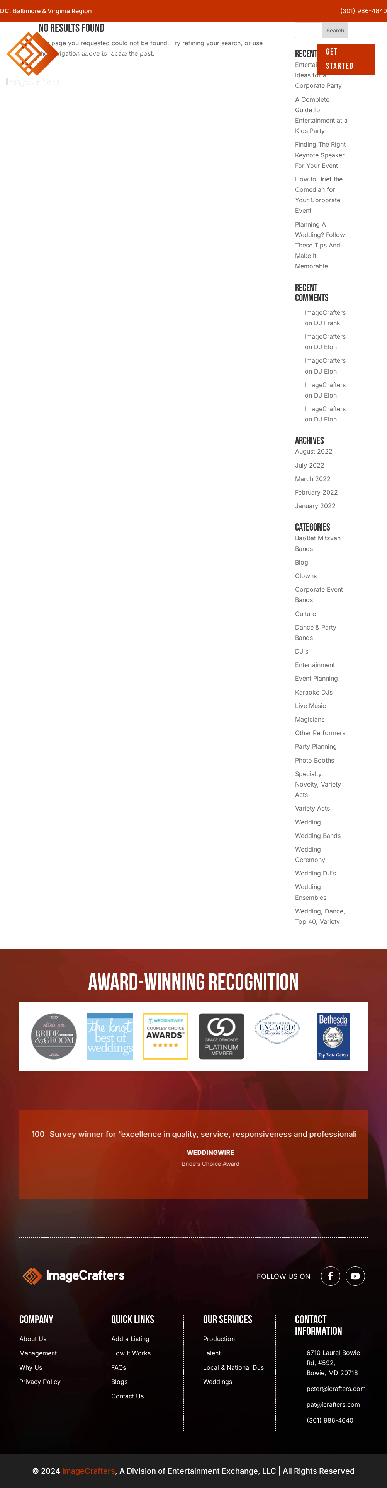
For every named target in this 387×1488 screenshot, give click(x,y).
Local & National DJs (233, 1368)
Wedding (308, 822)
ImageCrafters (325, 312)
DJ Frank (327, 323)
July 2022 (309, 465)
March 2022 (313, 479)
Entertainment (315, 665)
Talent (212, 1353)
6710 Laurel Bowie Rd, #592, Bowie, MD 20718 (333, 1363)
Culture (305, 614)
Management (38, 1353)
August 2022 (314, 451)
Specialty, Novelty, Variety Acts (318, 784)
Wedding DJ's (315, 873)
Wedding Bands (318, 836)
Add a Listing (130, 1339)
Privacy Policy (40, 1382)
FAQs (118, 1368)
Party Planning (316, 746)
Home (84, 50)
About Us (114, 50)
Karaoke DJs (314, 692)
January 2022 (315, 506)
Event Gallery (228, 50)
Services (151, 50)
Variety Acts (312, 808)
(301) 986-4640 (363, 11)
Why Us (30, 1368)
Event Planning (316, 678)
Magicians (309, 719)
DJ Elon (325, 347)
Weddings (217, 1382)
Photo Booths (314, 760)
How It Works (131, 1353)
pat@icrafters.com (333, 1404)
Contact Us (94, 67)
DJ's (301, 651)
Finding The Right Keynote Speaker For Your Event (320, 154)
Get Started (340, 59)
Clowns (306, 576)
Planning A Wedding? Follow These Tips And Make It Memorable (320, 245)
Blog (301, 562)
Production (219, 1339)
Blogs (188, 50)
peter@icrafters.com (336, 1388)
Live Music (310, 706)
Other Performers (320, 733)
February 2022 (316, 492)
